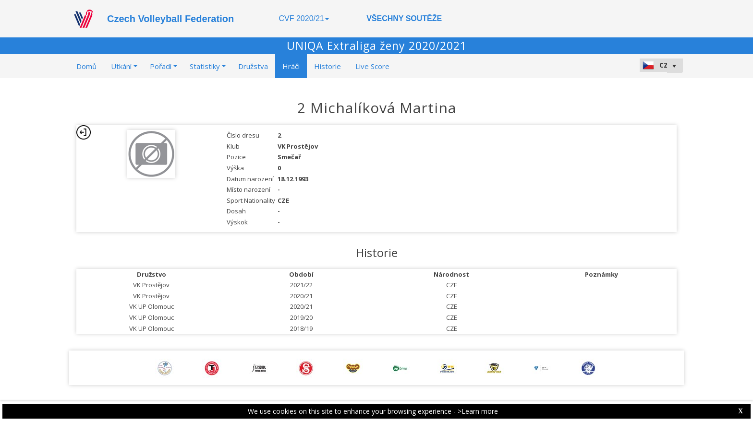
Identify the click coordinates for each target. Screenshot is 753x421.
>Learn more (478, 411)
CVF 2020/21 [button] (304, 18)
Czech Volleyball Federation (170, 18)
